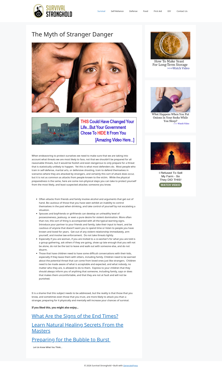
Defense (133, 11)
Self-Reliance (117, 11)
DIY (169, 11)
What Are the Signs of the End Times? (75, 316)
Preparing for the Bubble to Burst (71, 339)
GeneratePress (130, 365)
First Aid (158, 11)
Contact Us (182, 11)
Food (145, 11)
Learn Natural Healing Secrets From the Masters (77, 327)
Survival (101, 11)
